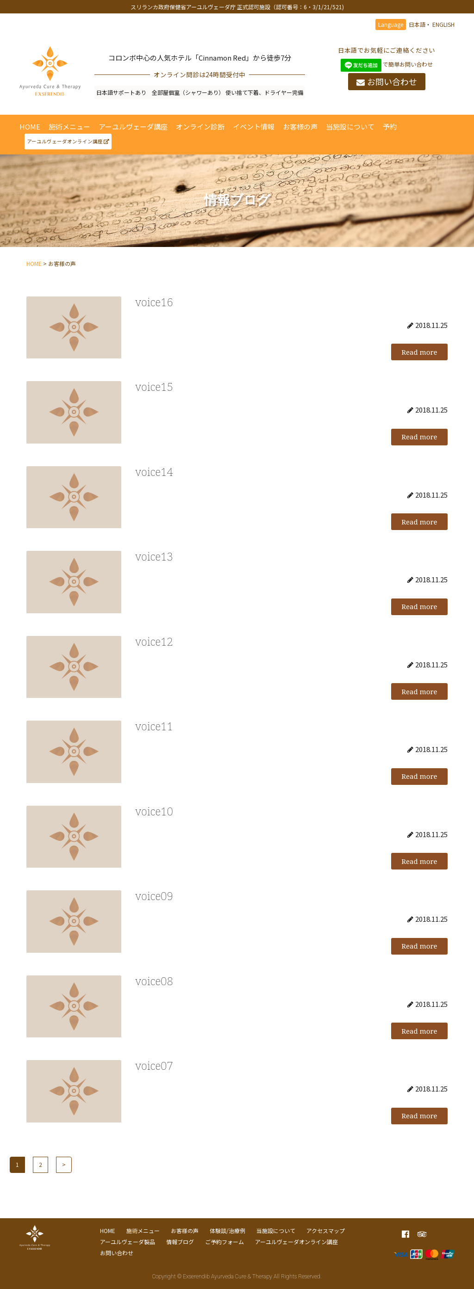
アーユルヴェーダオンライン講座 (68, 141)
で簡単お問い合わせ (387, 64)
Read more (419, 352)
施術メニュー (69, 126)
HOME (29, 126)
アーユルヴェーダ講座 (133, 126)
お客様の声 (300, 126)
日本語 (417, 24)
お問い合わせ (386, 82)
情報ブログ (180, 1242)
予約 (390, 126)
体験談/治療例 (227, 1230)
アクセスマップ (325, 1230)
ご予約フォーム (224, 1242)
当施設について (350, 126)
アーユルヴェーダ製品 (127, 1242)
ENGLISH (443, 24)
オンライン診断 (200, 126)
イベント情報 (253, 126)
